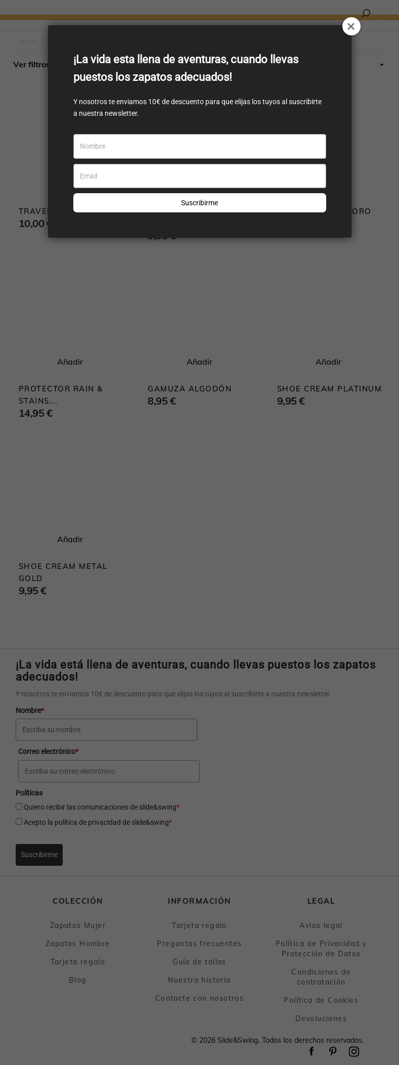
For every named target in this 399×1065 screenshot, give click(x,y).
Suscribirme (199, 203)
